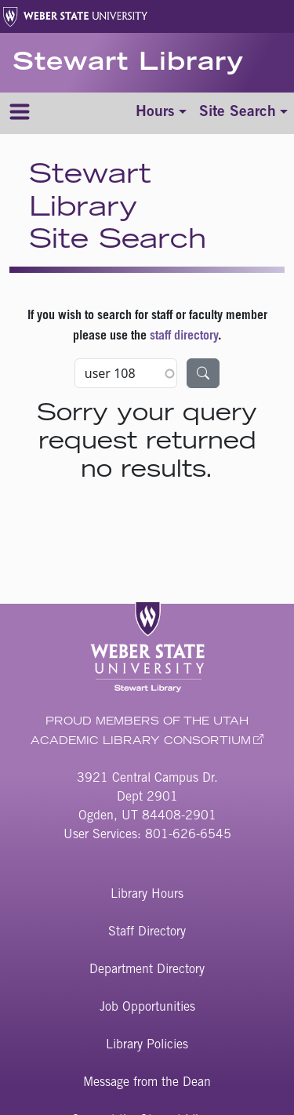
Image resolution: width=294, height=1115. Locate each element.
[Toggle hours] (161, 113)
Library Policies (147, 1045)
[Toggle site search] (243, 113)
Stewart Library (128, 64)
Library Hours (147, 894)
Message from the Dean (147, 1083)
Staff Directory (147, 932)
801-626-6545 (188, 835)
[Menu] (19, 113)
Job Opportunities (147, 1007)
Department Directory (147, 970)
